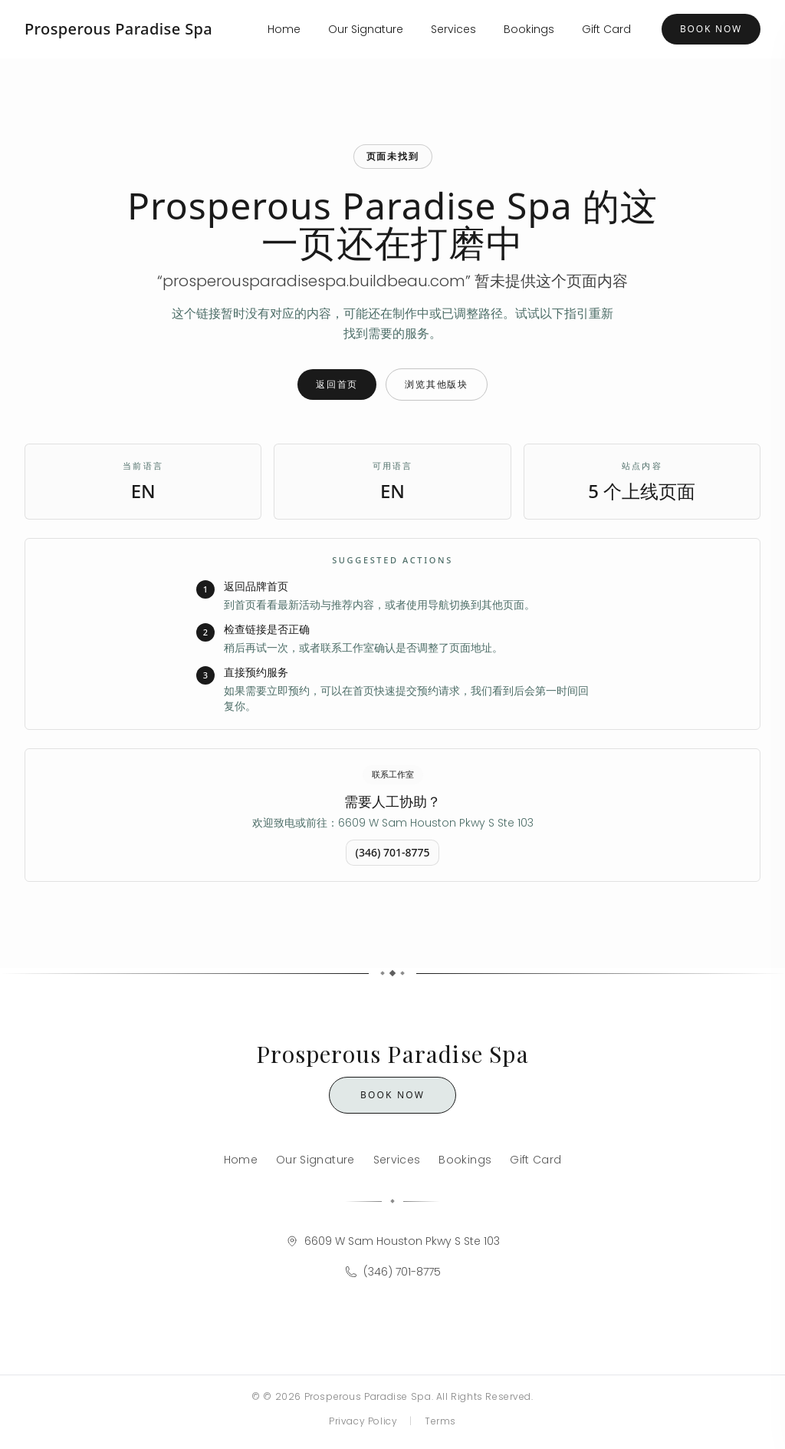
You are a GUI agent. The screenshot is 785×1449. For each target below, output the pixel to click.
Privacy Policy (363, 1421)
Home (284, 29)
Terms (440, 1421)
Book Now (711, 28)
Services (453, 29)
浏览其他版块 (436, 384)
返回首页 (337, 384)
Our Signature (365, 29)
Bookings (529, 29)
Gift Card (606, 29)
